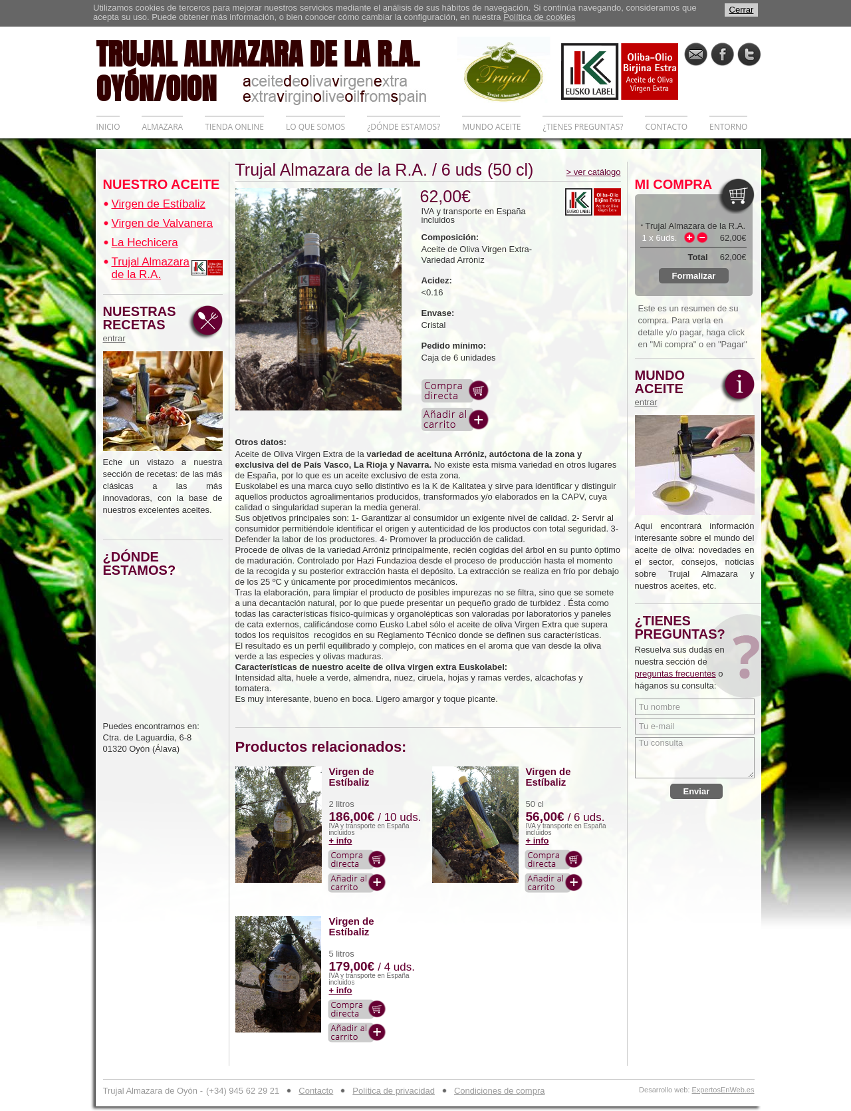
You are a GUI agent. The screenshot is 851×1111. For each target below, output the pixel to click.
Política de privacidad (393, 1090)
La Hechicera (145, 242)
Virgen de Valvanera (162, 223)
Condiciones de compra (499, 1090)
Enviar (696, 791)
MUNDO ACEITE (491, 126)
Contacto (316, 1090)
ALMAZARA (162, 126)
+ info (340, 840)
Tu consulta (695, 757)
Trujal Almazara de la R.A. (150, 268)
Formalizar (694, 276)
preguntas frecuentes (675, 674)
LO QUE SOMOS (315, 126)
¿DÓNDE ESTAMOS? (403, 126)
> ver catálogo (593, 172)
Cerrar (741, 10)
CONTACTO (666, 126)
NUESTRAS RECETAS (143, 324)
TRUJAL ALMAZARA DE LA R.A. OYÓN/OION (276, 70)
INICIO (108, 126)
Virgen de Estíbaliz (158, 204)
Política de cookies (539, 17)
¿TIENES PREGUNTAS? (583, 126)
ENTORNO (728, 126)
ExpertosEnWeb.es (723, 1090)
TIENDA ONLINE (234, 126)
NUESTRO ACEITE (161, 184)
